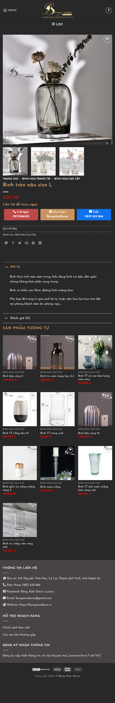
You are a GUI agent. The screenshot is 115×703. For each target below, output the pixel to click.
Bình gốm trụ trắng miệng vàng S (19, 488)
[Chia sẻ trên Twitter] (20, 243)
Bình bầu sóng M (88, 433)
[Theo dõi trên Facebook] (109, 10)
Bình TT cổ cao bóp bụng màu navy (94, 378)
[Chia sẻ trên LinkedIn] (40, 243)
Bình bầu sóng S (13, 376)
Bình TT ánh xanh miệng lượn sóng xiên (93, 488)
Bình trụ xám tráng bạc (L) (57, 376)
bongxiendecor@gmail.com (33, 598)
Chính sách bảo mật (16, 627)
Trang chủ (10, 179)
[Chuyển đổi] (6, 267)
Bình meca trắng (50, 487)
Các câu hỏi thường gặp (19, 634)
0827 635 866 (31, 585)
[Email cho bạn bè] (26, 243)
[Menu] (10, 10)
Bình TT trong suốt (51, 433)
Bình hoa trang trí (36, 179)
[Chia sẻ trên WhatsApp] (6, 243)
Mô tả (11, 267)
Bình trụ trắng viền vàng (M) (18, 545)
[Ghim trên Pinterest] (33, 243)
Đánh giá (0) (16, 319)
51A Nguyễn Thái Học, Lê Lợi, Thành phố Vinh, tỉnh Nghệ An (59, 578)
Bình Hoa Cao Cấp (67, 179)
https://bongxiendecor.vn (35, 604)
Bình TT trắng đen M (16, 433)
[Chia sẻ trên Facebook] (13, 243)
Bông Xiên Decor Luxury (37, 591)
